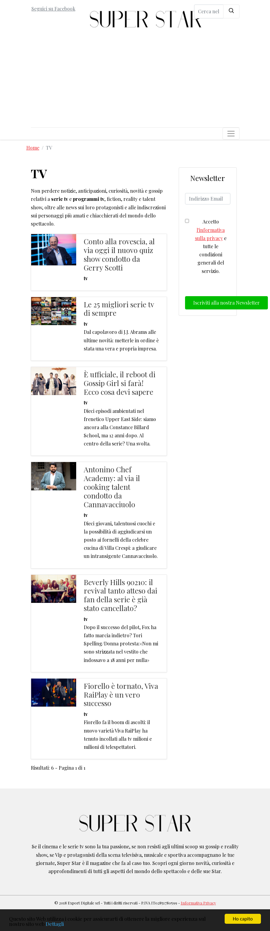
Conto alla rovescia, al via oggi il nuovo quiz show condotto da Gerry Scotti (119, 254)
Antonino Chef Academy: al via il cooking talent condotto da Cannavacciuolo (112, 486)
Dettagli (55, 924)
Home (32, 147)
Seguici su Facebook (53, 8)
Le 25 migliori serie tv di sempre (119, 308)
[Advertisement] (135, 82)
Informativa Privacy (198, 902)
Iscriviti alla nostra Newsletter (226, 302)
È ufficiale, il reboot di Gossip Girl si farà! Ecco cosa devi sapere (119, 383)
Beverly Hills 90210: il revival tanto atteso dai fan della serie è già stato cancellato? (120, 595)
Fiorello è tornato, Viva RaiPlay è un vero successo (121, 694)
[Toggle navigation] (231, 134)
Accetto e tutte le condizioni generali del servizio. (210, 246)
